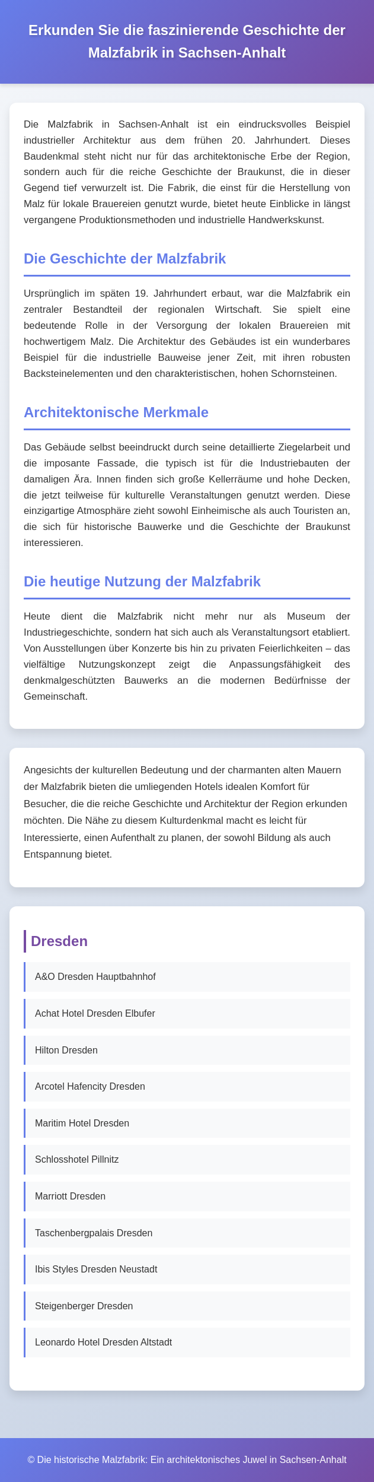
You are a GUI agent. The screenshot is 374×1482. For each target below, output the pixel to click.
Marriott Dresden (70, 1196)
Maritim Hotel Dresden (82, 1123)
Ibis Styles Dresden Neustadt (96, 1269)
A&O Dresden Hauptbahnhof (95, 977)
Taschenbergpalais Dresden (93, 1233)
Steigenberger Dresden (84, 1306)
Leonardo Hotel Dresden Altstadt (103, 1342)
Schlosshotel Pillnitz (77, 1159)
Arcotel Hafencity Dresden (90, 1086)
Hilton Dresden (66, 1050)
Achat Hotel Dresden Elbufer (95, 1013)
